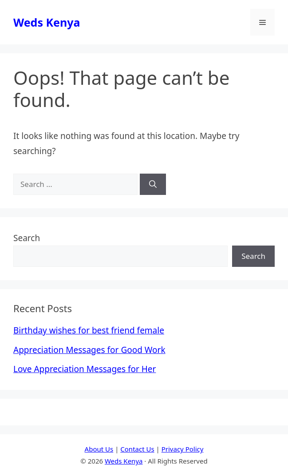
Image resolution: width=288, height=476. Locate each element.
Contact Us (137, 448)
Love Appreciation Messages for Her (84, 369)
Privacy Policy (183, 448)
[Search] (153, 184)
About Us (99, 448)
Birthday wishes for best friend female (88, 330)
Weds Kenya (46, 22)
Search (26, 238)
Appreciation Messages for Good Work (89, 350)
